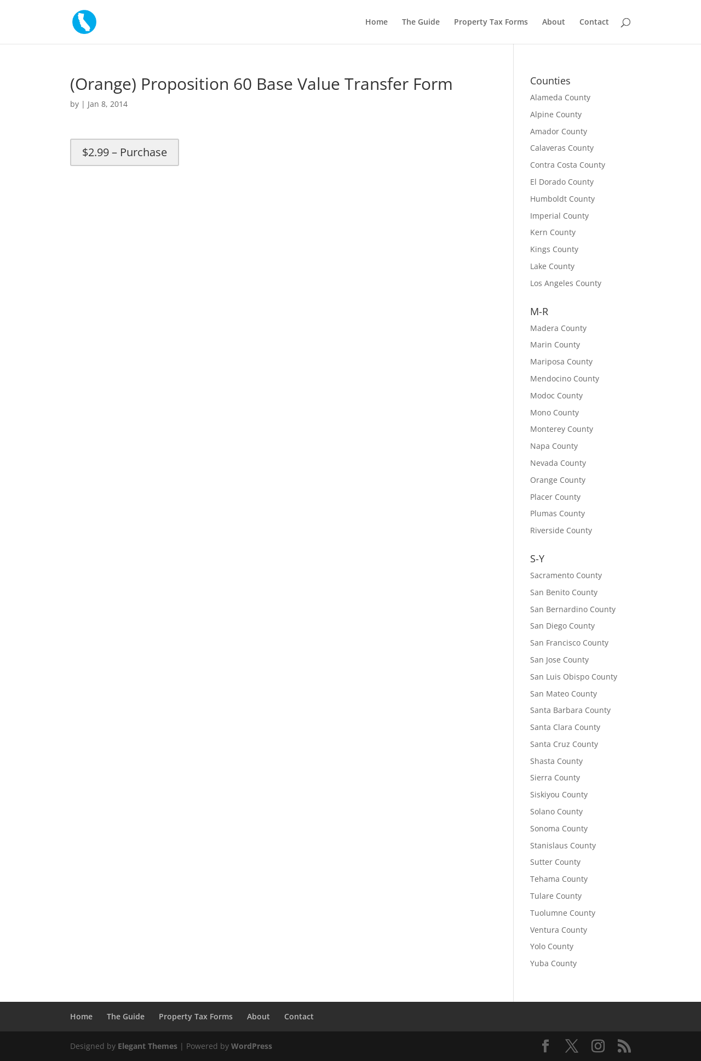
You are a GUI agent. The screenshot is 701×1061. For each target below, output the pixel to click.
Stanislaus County (563, 845)
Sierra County (555, 777)
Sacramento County (566, 575)
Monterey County (561, 429)
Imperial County (559, 215)
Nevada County (558, 463)
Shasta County (556, 761)
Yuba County (553, 963)
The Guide (421, 22)
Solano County (556, 811)
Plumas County (557, 513)
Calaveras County (562, 147)
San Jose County (559, 659)
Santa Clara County (565, 727)
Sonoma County (559, 828)
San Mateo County (563, 693)
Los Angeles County (565, 283)
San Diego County (562, 625)
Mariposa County (561, 361)
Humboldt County (562, 198)
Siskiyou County (559, 794)
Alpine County (556, 114)
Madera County (558, 328)
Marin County (555, 344)
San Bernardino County (573, 609)
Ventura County (558, 930)
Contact (594, 22)
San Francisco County (569, 642)
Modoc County (556, 395)
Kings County (554, 249)
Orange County (557, 480)
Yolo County (551, 946)
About (553, 22)
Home (376, 22)
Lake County (552, 266)
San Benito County (563, 592)
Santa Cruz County (564, 744)
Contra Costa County (567, 164)
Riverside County (561, 530)
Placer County (555, 497)
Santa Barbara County (570, 710)
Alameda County (560, 97)
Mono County (554, 412)
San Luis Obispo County (573, 676)
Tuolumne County (562, 913)
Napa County (554, 446)
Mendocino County (564, 378)
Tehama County (559, 879)
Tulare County (556, 896)
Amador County (558, 131)
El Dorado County (562, 181)
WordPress (251, 1046)
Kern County (553, 232)
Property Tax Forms (491, 22)
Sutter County (555, 862)
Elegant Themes (147, 1046)
